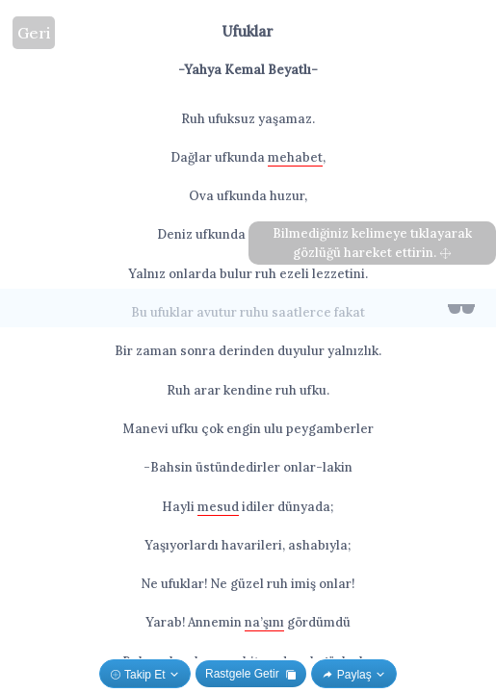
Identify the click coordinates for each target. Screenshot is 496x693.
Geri (33, 32)
